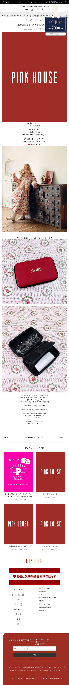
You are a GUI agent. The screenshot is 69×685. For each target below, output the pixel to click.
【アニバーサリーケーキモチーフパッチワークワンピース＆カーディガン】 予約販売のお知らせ (35, 2)
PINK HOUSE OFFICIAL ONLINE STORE (34, 6)
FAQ (40, 594)
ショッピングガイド (44, 588)
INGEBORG (43, 642)
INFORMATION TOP (34, 437)
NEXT (62, 437)
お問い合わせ (43, 591)
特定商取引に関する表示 (46, 607)
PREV (6, 437)
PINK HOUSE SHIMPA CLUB (47, 598)
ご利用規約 (42, 601)
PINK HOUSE (39, 29)
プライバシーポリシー (45, 604)
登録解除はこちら (34, 659)
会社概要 (41, 610)
